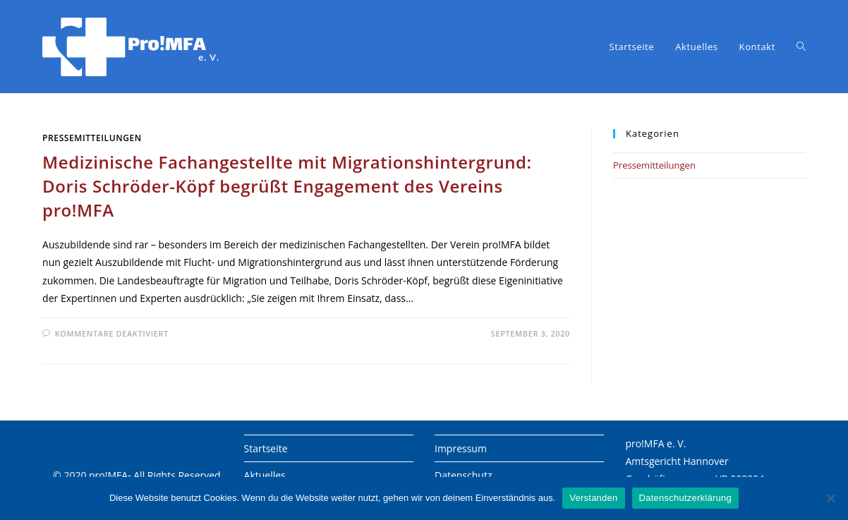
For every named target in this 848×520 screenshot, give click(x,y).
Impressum (461, 448)
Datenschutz (463, 475)
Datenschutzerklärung (685, 497)
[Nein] (830, 498)
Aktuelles (265, 475)
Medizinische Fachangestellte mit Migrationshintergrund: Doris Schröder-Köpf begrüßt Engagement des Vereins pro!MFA (287, 185)
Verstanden (593, 497)
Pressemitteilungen (92, 138)
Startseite (266, 448)
